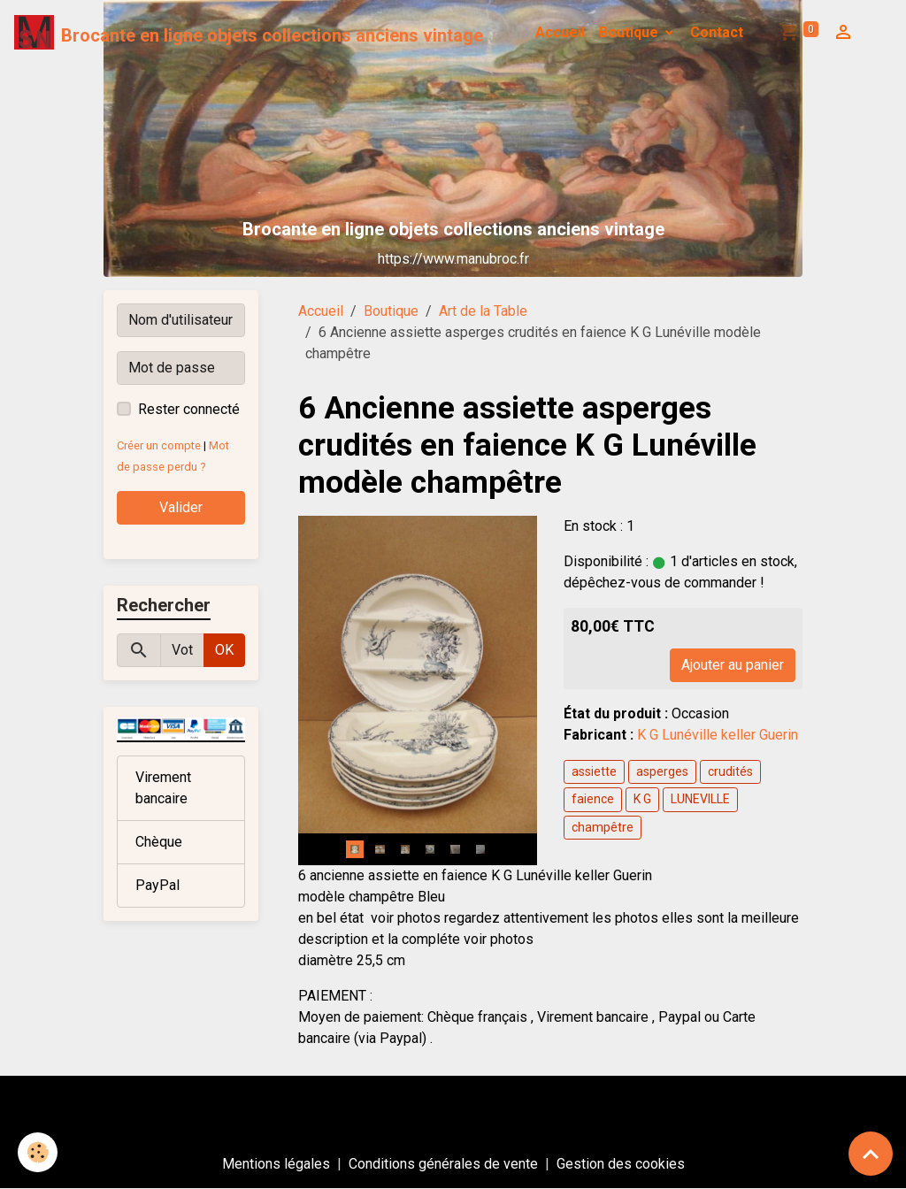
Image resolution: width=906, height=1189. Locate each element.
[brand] (248, 32)
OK (224, 649)
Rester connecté (189, 409)
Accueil (560, 32)
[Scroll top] (870, 1153)
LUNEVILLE (700, 799)
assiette (594, 771)
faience (593, 799)
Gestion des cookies (621, 1163)
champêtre (602, 827)
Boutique (630, 32)
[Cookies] (38, 1152)
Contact (716, 32)
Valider (181, 507)
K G (642, 799)
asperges (662, 771)
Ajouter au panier (732, 664)
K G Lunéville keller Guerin (719, 734)
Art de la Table (483, 311)
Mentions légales (276, 1163)
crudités (730, 771)
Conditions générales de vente (443, 1163)
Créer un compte (159, 445)
